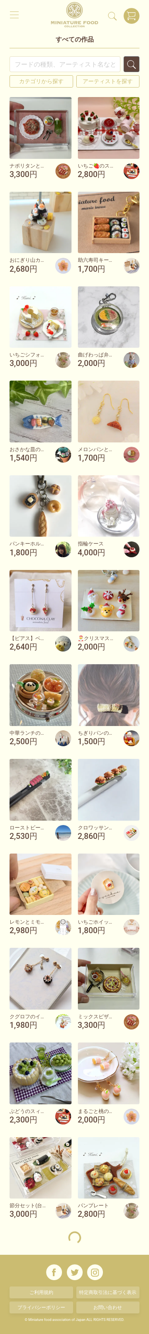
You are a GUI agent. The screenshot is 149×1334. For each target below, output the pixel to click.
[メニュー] (14, 14)
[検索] (112, 16)
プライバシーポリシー (41, 1307)
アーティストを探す (108, 81)
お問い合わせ (107, 1307)
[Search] (65, 64)
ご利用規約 (41, 1292)
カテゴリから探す (41, 81)
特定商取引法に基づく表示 (107, 1292)
